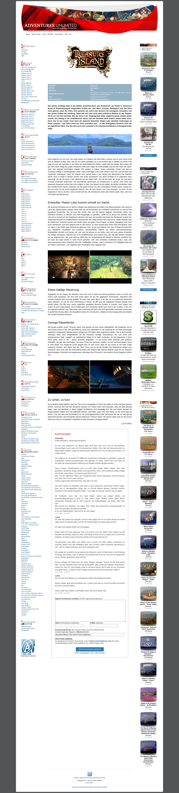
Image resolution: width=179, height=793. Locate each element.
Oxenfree (24, 435)
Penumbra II (25, 550)
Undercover (25, 611)
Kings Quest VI (26, 203)
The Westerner (25, 599)
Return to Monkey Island (28, 295)
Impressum (75, 787)
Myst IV (23, 264)
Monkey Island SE (27, 87)
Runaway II (24, 404)
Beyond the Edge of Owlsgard (30, 419)
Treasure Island (26, 607)
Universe (24, 613)
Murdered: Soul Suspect (28, 433)
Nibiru (23, 538)
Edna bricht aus (26, 351)
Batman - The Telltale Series (30, 324)
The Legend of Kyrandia (28, 178)
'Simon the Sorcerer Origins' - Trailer (148, 571)
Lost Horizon (25, 390)
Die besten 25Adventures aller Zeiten (148, 239)
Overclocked (25, 546)
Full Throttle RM (26, 71)
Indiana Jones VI (26, 79)
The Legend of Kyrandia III (29, 182)
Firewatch (24, 429)
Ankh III (23, 371)
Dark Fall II (24, 482)
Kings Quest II (25, 196)
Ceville (23, 476)
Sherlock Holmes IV (27, 570)
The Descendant (26, 589)
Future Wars (25, 163)
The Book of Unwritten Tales (30, 439)
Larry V (23, 217)
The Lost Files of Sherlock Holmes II (32, 595)
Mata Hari (24, 534)
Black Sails (24, 373)
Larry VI (23, 219)
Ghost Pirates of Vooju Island (30, 517)
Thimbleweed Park (27, 293)
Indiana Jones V (26, 77)
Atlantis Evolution (26, 466)
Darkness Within (26, 484)
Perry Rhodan (25, 552)
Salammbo (24, 560)
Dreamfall (24, 279)
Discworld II (25, 244)
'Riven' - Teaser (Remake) (148, 495)
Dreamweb (24, 503)
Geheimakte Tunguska (28, 386)
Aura (22, 470)
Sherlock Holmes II (27, 566)
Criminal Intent (25, 480)
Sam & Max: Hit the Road (29, 97)
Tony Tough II (25, 605)
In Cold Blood (25, 126)
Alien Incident (25, 460)
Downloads (24, 54)
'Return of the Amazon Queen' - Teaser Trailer (148, 595)
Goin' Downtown (26, 519)
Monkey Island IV (26, 95)
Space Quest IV (26, 227)
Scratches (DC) (26, 564)
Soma (23, 437)
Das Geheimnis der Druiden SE (31, 487)
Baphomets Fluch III (27, 118)
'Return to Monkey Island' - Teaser (148, 671)
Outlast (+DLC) (26, 544)
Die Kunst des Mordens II (29, 495)
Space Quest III (26, 225)
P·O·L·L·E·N (25, 554)
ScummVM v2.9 (148, 444)
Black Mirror (25, 421)
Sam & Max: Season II (28, 330)
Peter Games (94, 88)
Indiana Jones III (26, 73)
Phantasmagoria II (27, 223)
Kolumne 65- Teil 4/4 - (148, 135)
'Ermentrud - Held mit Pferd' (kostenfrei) (148, 620)
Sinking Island (25, 574)
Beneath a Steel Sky (27, 124)
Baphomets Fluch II (27, 116)
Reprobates (25, 558)
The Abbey (24, 587)
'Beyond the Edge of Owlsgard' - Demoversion (148, 646)
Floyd (23, 139)
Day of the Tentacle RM (28, 67)
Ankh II (23, 369)
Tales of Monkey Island (28, 334)
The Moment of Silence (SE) (30, 441)
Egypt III (23, 505)
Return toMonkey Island (148, 86)
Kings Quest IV (26, 200)
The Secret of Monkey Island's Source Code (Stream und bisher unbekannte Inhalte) (148, 723)
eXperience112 (26, 511)
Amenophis (24, 464)
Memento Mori (25, 536)
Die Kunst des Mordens (28, 493)
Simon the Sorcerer (27, 141)
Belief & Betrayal (26, 474)
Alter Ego (24, 462)
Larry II (23, 211)
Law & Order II (25, 531)
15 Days (23, 454)
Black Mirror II (25, 423)
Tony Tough (24, 603)
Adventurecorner (26, 626)
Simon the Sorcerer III (28, 145)
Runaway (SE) (25, 402)
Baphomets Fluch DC (28, 114)
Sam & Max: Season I (28, 328)
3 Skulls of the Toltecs (28, 456)
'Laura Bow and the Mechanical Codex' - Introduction (148, 469)
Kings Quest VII (26, 205)
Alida (22, 458)
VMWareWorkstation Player (148, 373)
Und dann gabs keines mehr (30, 609)
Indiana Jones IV (26, 75)
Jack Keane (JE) (26, 375)
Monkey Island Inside (27, 628)
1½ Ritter (24, 347)
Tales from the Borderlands (29, 332)
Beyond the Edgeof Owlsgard (148, 61)
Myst (22, 258)
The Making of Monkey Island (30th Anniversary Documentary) (148, 751)
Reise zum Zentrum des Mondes (31, 556)
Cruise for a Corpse (27, 161)
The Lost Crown (26, 591)
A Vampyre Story (26, 417)
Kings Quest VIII (26, 207)
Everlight (24, 509)
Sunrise (23, 581)
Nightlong (24, 540)
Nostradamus (25, 542)
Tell (22, 585)
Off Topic (24, 52)
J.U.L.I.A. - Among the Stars (30, 525)
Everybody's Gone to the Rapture (31, 427)
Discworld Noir (25, 246)
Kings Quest (25, 194)
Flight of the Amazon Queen (30, 431)
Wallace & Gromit (26, 336)
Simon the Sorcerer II (27, 143)
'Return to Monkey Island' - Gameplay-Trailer (148, 545)
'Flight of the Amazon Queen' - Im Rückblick (148, 696)
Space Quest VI (26, 231)
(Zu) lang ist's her (148, 184)
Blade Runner (25, 176)
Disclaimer (98, 787)
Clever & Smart (26, 478)
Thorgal (23, 601)
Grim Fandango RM (27, 69)
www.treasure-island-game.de (99, 99)
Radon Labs (94, 85)
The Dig (23, 99)
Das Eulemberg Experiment (29, 486)
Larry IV (23, 215)
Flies (22, 515)
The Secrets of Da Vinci (28, 597)
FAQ (22, 56)
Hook (22, 521)
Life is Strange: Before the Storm (31, 308)
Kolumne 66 (148, 110)
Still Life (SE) (25, 577)
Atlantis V (24, 468)
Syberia (23, 583)
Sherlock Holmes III (27, 568)
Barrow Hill (24, 472)
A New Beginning (26, 349)
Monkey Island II (26, 89)
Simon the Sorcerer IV (28, 147)
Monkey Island (25, 85)
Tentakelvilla (25, 630)
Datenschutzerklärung (98, 645)
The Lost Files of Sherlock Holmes (32, 593)
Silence (23, 353)
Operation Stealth (26, 165)
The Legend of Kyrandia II (29, 180)
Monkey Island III (26, 93)
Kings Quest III (25, 198)
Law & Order (25, 529)
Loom (23, 81)
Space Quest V (26, 229)
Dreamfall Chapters (27, 281)
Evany (23, 507)
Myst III (23, 262)
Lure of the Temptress (28, 128)
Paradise (24, 548)
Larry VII (24, 221)
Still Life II (24, 579)
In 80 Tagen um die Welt (28, 523)
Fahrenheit (24, 513)
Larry (22, 209)
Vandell (23, 615)
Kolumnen (24, 50)
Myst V (23, 266)
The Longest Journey (27, 277)
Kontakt (104, 787)
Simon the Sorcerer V (28, 149)
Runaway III (25, 406)
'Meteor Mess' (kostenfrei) (148, 519)
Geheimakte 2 (25, 388)
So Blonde (24, 576)
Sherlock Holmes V (27, 572)
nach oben (89, 782)
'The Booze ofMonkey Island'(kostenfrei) (148, 419)
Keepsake (24, 527)
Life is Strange (25, 306)
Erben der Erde (26, 425)
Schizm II (24, 562)
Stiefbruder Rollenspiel (148, 211)
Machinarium (25, 532)
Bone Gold (24, 326)
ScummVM (148, 318)
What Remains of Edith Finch (30, 443)
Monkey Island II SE (27, 91)
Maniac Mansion (26, 83)
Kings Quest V (25, 202)
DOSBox (148, 345)
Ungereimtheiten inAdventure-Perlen (148, 268)
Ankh (22, 367)
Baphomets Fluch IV (27, 120)
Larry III (23, 213)
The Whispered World (28, 355)
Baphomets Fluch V (27, 122)
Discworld (24, 242)
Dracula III (24, 501)
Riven (23, 260)
